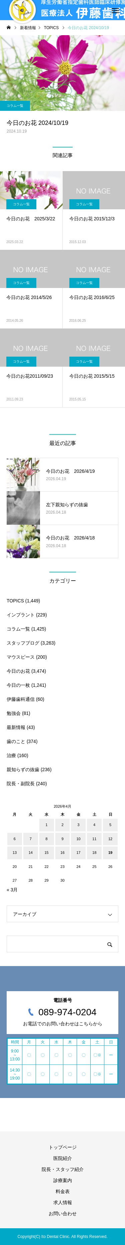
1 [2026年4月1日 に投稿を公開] (47, 825)
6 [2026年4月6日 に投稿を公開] (15, 839)
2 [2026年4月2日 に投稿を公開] (62, 825)
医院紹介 (62, 1158)
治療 (11, 755)
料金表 (63, 1191)
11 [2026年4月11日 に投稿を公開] (94, 839)
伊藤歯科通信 (21, 699)
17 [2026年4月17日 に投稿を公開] (78, 853)
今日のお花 (18, 671)
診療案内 (62, 1180)
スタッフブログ (23, 643)
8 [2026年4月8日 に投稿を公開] (47, 839)
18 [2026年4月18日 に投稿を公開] (94, 853)
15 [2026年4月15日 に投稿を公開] (46, 853)
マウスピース (21, 657)
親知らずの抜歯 (23, 769)
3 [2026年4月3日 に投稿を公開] (78, 825)
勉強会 (14, 713)
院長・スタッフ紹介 (63, 1169)
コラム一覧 (15, 105)
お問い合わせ (63, 1213)
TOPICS (15, 600)
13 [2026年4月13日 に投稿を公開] (15, 853)
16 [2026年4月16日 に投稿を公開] (62, 853)
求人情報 (62, 1202)
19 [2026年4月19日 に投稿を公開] (110, 853)
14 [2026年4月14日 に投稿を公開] (31, 853)
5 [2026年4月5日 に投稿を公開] (110, 825)
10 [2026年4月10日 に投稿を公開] (78, 839)
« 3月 (12, 889)
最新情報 (16, 727)
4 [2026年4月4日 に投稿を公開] (94, 825)
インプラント (21, 614)
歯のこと (16, 741)
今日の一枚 (18, 685)
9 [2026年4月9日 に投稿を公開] (62, 839)
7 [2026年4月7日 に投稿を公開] (31, 839)
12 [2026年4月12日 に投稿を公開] (110, 839)
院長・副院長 (21, 783)
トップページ (63, 1147)
